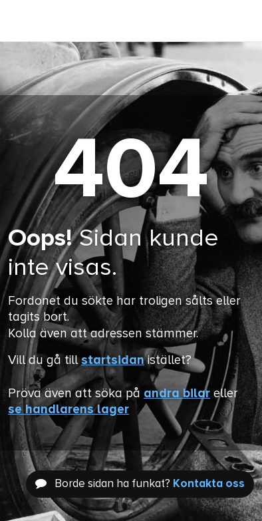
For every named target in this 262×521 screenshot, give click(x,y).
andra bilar (177, 393)
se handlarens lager (68, 409)
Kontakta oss (209, 484)
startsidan (112, 360)
